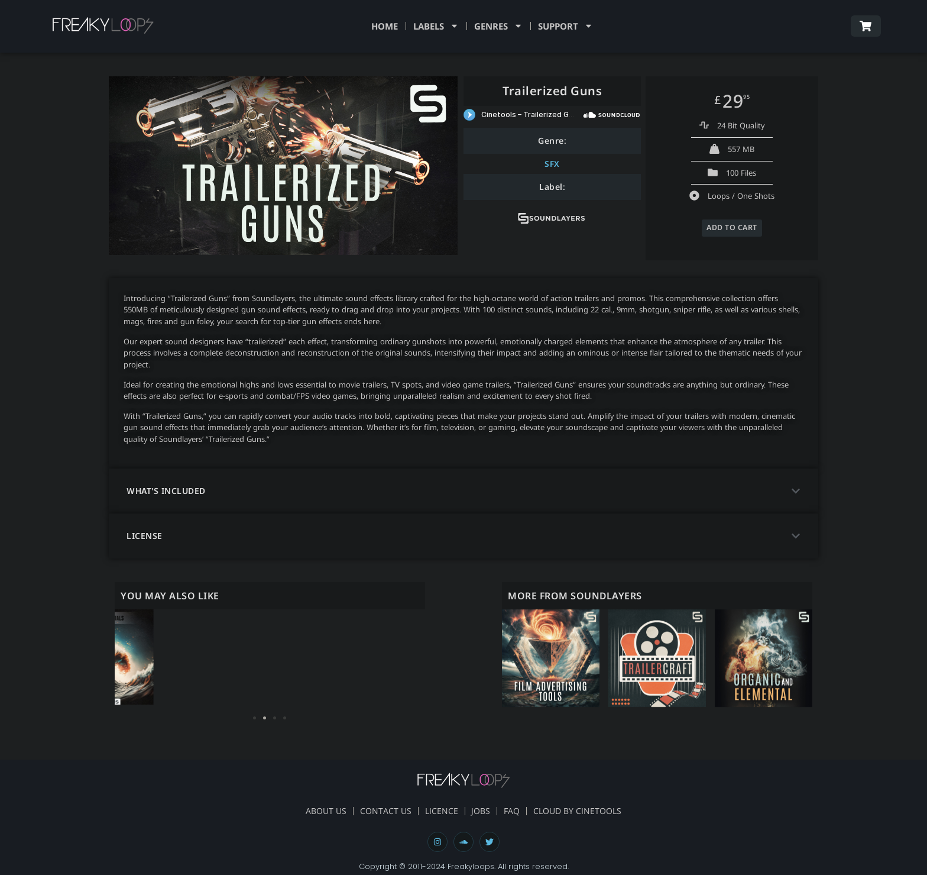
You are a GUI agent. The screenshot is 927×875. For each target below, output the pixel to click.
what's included (166, 490)
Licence (439, 810)
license (145, 535)
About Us (316, 810)
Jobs (481, 810)
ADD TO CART (732, 227)
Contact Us (380, 810)
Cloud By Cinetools (586, 810)
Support (565, 26)
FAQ (515, 810)
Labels (436, 26)
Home (384, 26)
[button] (463, 490)
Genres (498, 26)
